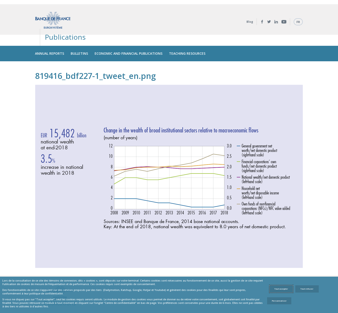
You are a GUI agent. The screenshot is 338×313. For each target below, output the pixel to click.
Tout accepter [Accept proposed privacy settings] (281, 289)
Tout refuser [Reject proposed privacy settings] (306, 289)
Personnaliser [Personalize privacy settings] (279, 301)
